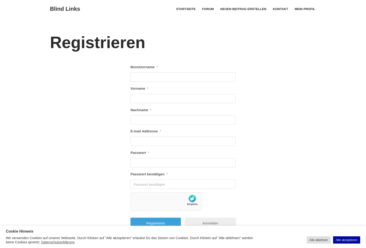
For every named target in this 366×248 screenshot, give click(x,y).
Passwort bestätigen (149, 174)
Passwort (139, 152)
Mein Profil (305, 9)
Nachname (140, 110)
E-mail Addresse (145, 131)
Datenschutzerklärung (58, 242)
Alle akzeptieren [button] (347, 240)
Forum (208, 9)
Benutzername (144, 67)
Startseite (186, 9)
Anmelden (210, 223)
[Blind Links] (65, 9)
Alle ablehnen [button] (319, 240)
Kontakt (280, 9)
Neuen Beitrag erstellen (243, 9)
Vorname (139, 88)
